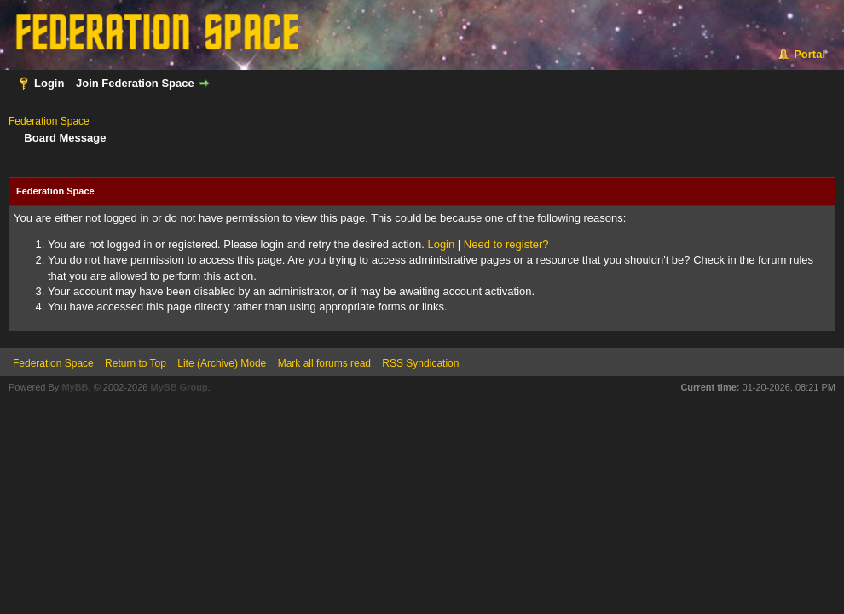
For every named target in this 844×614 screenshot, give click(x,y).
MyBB (74, 387)
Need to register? (506, 244)
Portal (809, 54)
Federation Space (49, 121)
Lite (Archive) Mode (221, 363)
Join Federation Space (135, 83)
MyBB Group (178, 387)
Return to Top (135, 363)
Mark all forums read (324, 363)
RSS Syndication (420, 363)
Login (49, 83)
